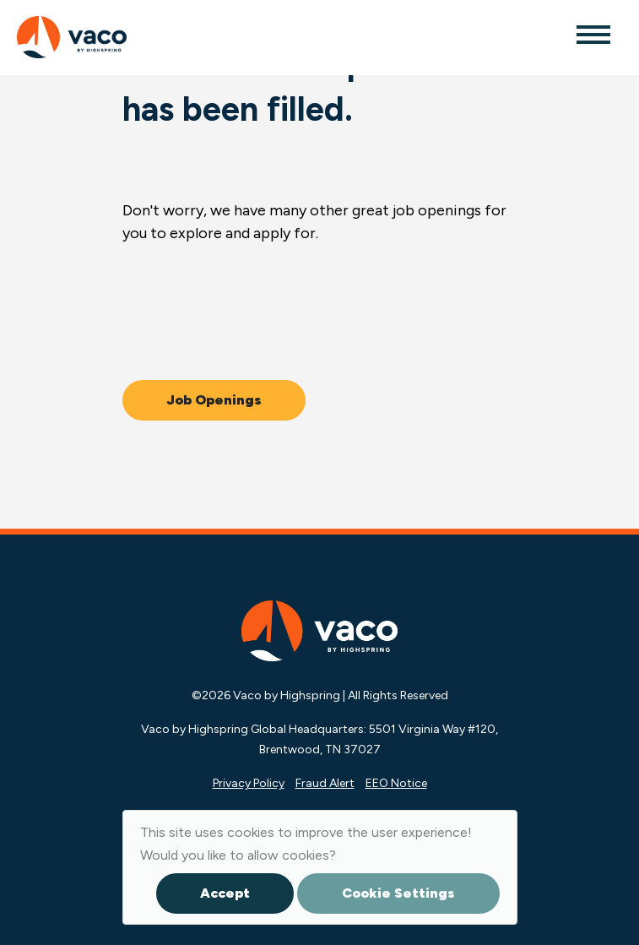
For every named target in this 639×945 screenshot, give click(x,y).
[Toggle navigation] (592, 33)
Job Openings (214, 400)
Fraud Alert (325, 783)
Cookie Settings (398, 893)
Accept (225, 893)
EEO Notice (396, 783)
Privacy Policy (248, 783)
